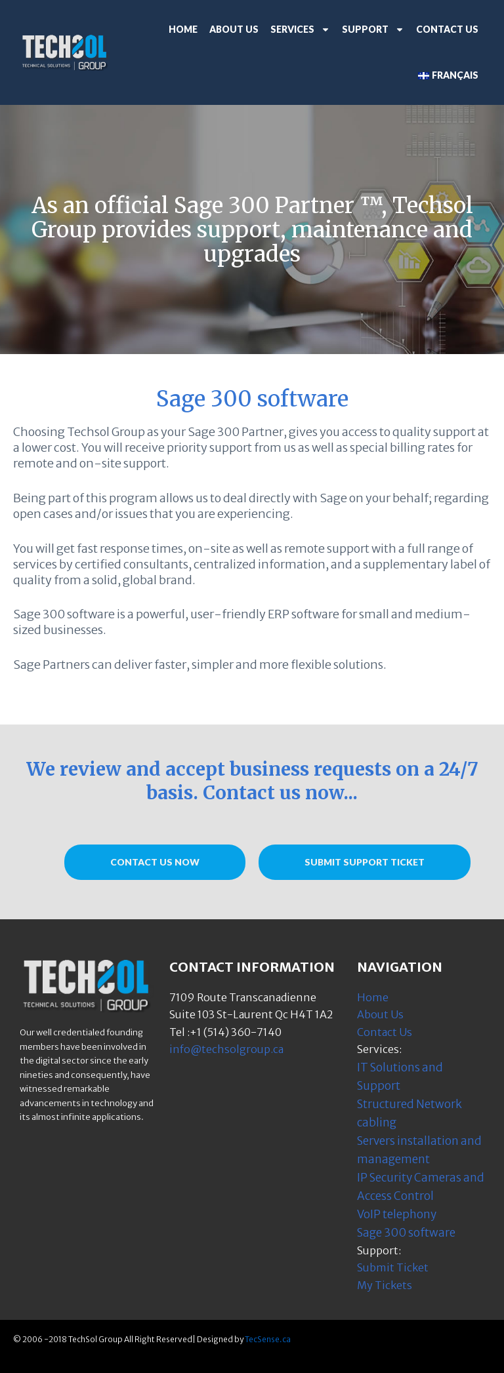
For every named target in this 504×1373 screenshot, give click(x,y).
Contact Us (447, 29)
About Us (234, 29)
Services (300, 29)
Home (183, 29)
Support (373, 29)
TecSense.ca (268, 1339)
